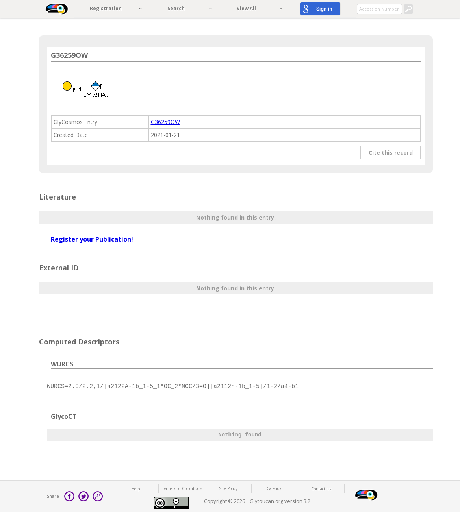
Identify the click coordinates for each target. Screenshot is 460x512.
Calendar (275, 488)
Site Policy (228, 488)
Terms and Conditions (182, 488)
